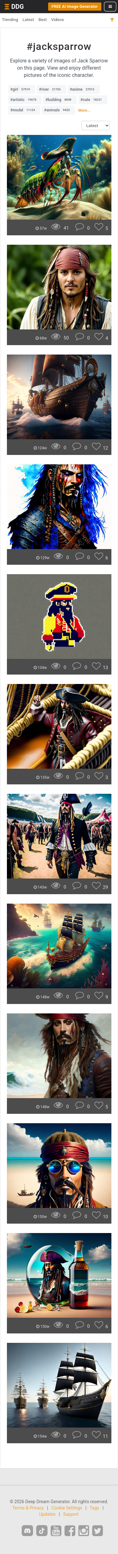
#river (51, 89)
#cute (93, 100)
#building (59, 100)
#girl (21, 89)
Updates (47, 1514)
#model (24, 110)
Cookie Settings (66, 1507)
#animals (58, 110)
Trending (10, 19)
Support (71, 1514)
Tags (94, 1507)
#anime (84, 89)
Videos (57, 19)
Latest (28, 19)
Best (42, 19)
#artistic (24, 100)
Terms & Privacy (28, 1507)
